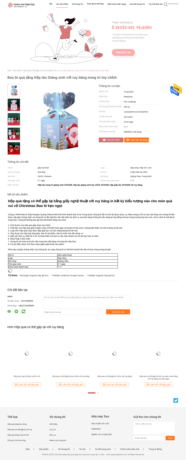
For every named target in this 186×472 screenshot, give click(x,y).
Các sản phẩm (62, 4)
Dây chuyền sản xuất (100, 423)
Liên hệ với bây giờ (138, 140)
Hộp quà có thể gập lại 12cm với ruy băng (114, 376)
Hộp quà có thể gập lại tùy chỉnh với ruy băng (70, 376)
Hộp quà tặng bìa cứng (17, 424)
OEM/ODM (96, 429)
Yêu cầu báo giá (155, 4)
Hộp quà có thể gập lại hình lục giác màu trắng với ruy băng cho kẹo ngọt (158, 377)
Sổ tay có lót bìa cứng (16, 440)
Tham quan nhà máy (95, 4)
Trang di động (155, 449)
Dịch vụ (52, 435)
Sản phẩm (44, 449)
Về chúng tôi (77, 4)
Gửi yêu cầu (118, 312)
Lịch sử (52, 429)
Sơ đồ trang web (103, 449)
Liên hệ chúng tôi (137, 4)
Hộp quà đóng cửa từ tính (18, 435)
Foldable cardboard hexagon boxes (68, 275)
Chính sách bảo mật (129, 449)
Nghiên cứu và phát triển (101, 434)
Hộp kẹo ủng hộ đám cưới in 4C (27, 376)
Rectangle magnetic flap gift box (34, 275)
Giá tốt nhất (111, 140)
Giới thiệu (53, 424)
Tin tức (82, 449)
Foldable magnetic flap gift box (101, 275)
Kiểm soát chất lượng (116, 4)
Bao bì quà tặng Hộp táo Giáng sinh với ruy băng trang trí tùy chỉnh (81, 70)
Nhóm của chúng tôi (57, 440)
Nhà (50, 4)
